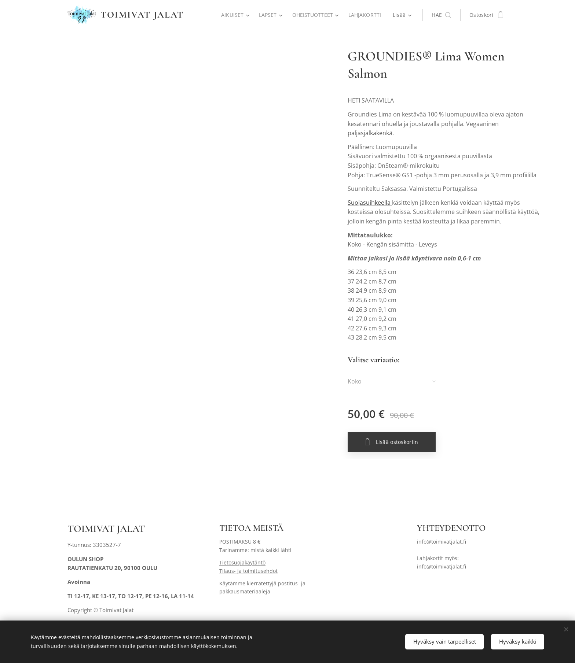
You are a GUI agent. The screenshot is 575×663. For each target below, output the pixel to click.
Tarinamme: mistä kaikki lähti (255, 549)
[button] (441, 15)
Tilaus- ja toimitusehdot (248, 570)
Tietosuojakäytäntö (242, 562)
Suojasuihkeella (370, 203)
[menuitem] (234, 15)
